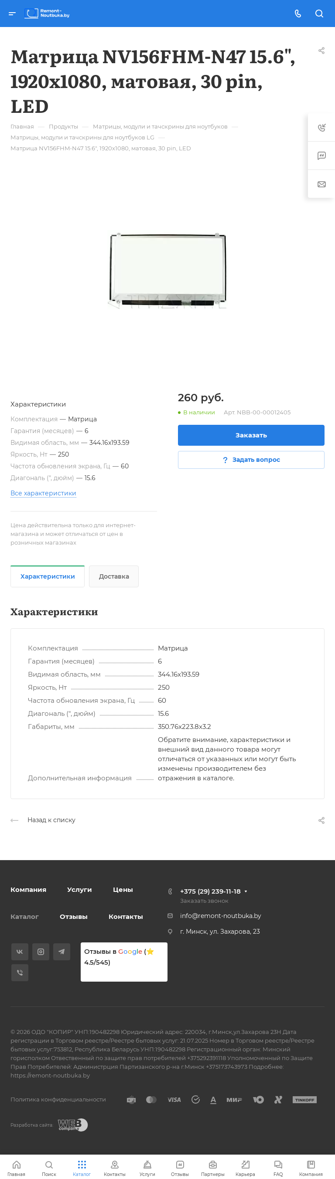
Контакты (126, 916)
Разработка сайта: (31, 1125)
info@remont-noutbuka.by (220, 916)
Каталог (24, 916)
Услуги (79, 889)
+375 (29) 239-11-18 (210, 891)
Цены (123, 889)
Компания (28, 889)
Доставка (114, 576)
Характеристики (48, 576)
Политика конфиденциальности (58, 1099)
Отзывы (74, 916)
